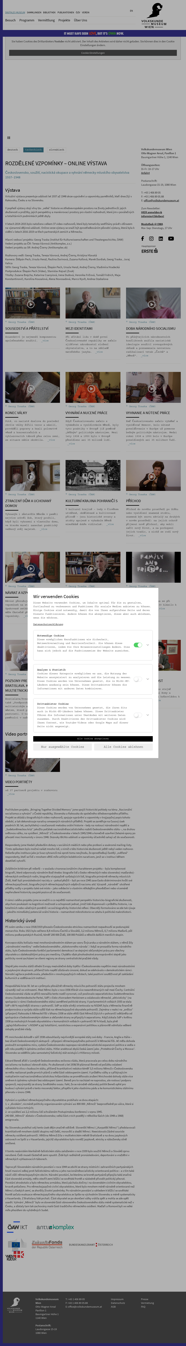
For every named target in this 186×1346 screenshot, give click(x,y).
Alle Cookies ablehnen (123, 747)
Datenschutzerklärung (48, 624)
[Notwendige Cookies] (138, 645)
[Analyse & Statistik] (138, 679)
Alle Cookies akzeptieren (93, 739)
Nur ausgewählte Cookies (62, 747)
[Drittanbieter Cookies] (138, 715)
